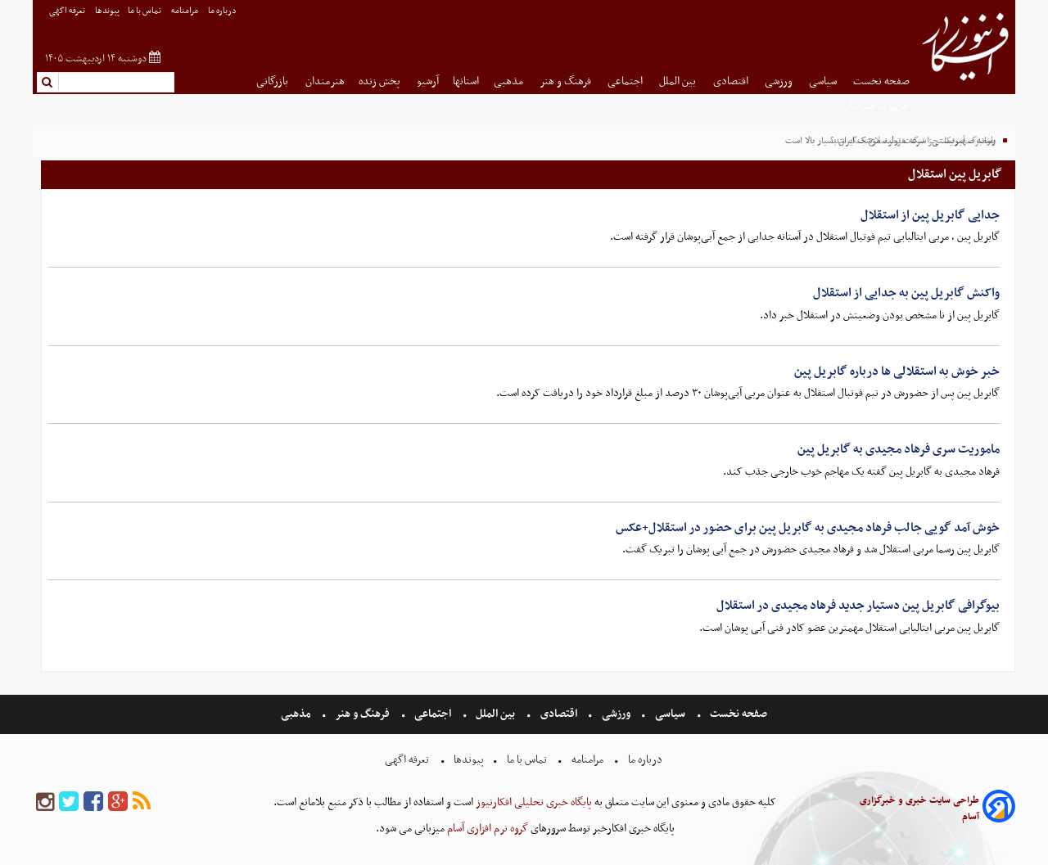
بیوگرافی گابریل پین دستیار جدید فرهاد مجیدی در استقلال (858, 605)
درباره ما (223, 11)
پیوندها (107, 11)
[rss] (142, 802)
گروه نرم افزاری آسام (486, 828)
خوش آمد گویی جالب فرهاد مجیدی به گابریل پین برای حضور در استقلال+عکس (808, 527)
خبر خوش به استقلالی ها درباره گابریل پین (897, 371)
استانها (466, 81)
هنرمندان (325, 81)
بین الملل (678, 81)
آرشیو (428, 81)
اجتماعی (626, 81)
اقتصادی (732, 81)
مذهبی (510, 81)
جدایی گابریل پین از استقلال (930, 215)
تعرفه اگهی (68, 11)
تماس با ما (145, 11)
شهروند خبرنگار (877, 106)
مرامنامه (185, 11)
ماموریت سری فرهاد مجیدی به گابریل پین (898, 449)
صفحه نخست (881, 81)
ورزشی (780, 81)
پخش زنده (381, 81)
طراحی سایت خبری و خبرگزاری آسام (919, 808)
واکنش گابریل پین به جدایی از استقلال (906, 293)
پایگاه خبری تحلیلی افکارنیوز (532, 802)
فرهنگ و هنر (567, 81)
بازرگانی (273, 81)
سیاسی (824, 81)
